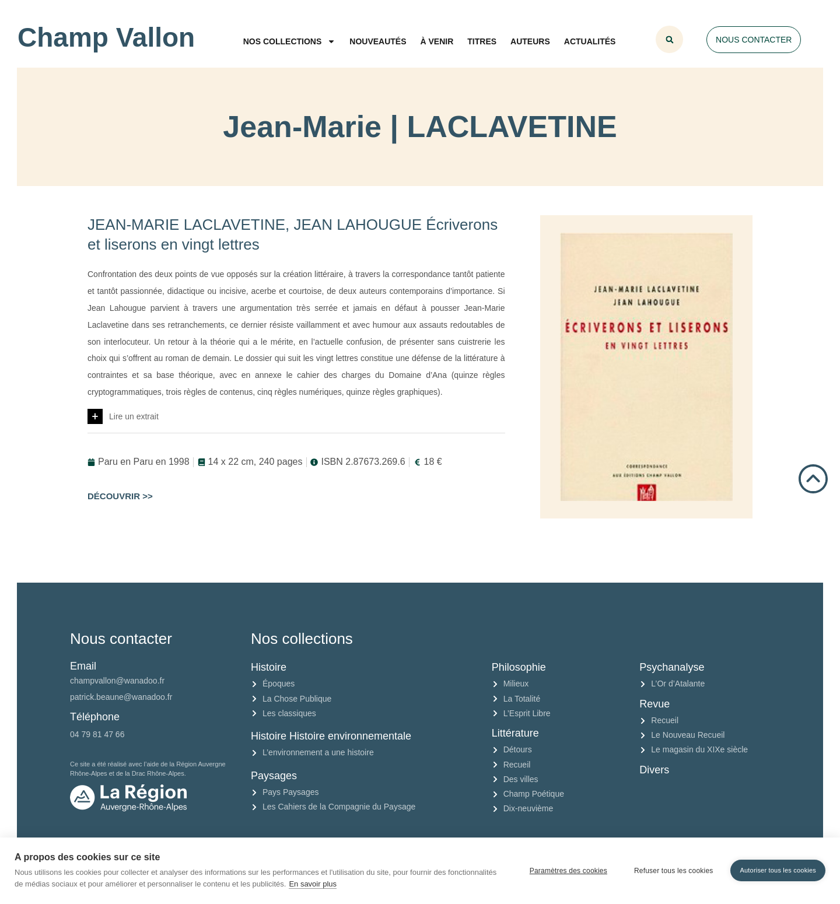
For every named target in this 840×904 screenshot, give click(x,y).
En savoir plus (313, 884)
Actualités (590, 41)
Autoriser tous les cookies (778, 870)
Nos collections (289, 41)
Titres (481, 41)
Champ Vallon (106, 37)
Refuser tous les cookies (673, 871)
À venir (437, 41)
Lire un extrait (134, 416)
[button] (669, 39)
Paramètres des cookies (568, 871)
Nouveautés (377, 41)
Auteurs (530, 41)
